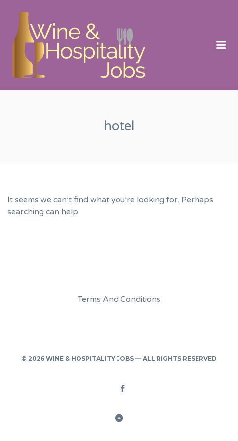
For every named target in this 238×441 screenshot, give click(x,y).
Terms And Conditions (119, 299)
